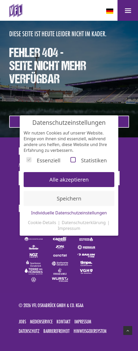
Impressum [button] (69, 228)
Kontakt (63, 321)
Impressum (82, 321)
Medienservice (41, 321)
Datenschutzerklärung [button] (84, 222)
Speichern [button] (69, 198)
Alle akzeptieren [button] (69, 179)
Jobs (22, 321)
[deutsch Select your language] (110, 11)
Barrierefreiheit (56, 331)
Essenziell (43, 160)
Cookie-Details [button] (42, 222)
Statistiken (88, 160)
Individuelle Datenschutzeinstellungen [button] (69, 213)
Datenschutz (29, 331)
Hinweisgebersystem (90, 331)
